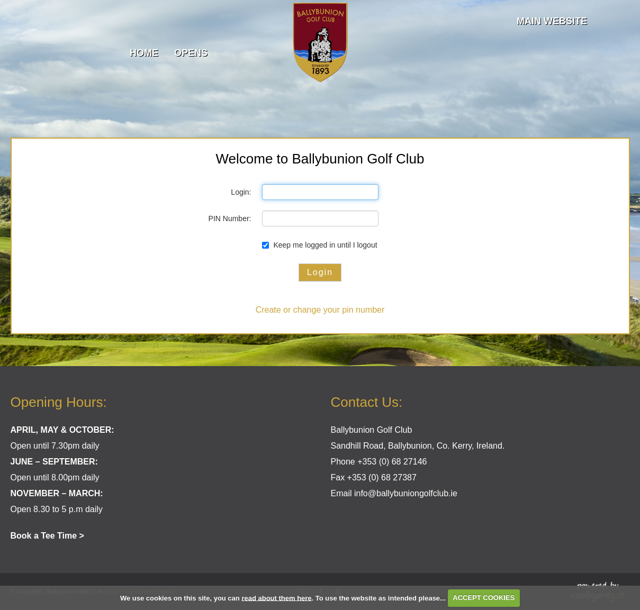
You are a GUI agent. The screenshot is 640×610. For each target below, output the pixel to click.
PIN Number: (230, 218)
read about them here (276, 598)
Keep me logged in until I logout (319, 245)
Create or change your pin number (320, 309)
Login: (241, 192)
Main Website (552, 21)
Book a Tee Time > (47, 535)
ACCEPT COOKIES (484, 598)
